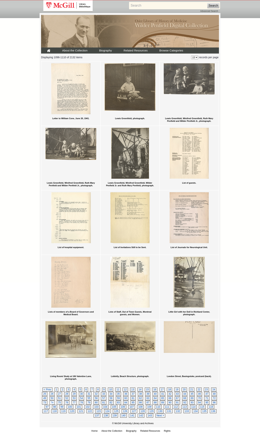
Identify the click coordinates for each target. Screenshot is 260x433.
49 (44, 398)
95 (206, 402)
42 (170, 393)
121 (81, 411)
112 (176, 406)
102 (88, 406)
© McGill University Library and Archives (133, 423)
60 (125, 398)
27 (59, 393)
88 (155, 402)
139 (114, 415)
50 (52, 398)
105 (114, 406)
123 (98, 411)
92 (184, 402)
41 (162, 393)
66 (170, 398)
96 (214, 402)
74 (52, 402)
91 (177, 402)
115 (202, 406)
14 (140, 389)
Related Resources (136, 50)
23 (206, 389)
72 (214, 398)
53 (74, 398)
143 (150, 415)
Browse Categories (171, 50)
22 (199, 389)
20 (184, 389)
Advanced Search (209, 11)
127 (134, 411)
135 (204, 411)
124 (107, 411)
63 (147, 398)
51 (59, 398)
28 (66, 393)
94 (199, 402)
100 (70, 406)
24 (213, 389)
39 (147, 393)
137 (97, 415)
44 (184, 393)
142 (141, 415)
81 (103, 402)
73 (44, 402)
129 (151, 411)
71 (206, 398)
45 (192, 393)
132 (178, 411)
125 (116, 411)
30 (81, 393)
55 (88, 398)
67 (177, 398)
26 (52, 393)
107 (131, 406)
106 (123, 406)
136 (213, 411)
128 (143, 411)
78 (81, 402)
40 (155, 393)
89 (162, 402)
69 (192, 398)
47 (206, 393)
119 (63, 411)
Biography (105, 50)
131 (169, 411)
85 (133, 402)
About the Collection (74, 50)
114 (193, 406)
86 (140, 402)
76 (66, 402)
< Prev (47, 389)
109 (149, 406)
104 (105, 406)
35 (118, 393)
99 (61, 406)
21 (191, 389)
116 (211, 406)
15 (147, 389)
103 (96, 406)
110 (158, 406)
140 (123, 415)
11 (117, 389)
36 (125, 393)
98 (54, 406)
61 (133, 398)
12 (125, 389)
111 (167, 406)
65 (162, 398)
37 (133, 393)
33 (103, 393)
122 (90, 411)
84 (125, 402)
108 (140, 406)
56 (96, 398)
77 (74, 402)
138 (106, 415)
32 (96, 393)
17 (162, 389)
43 (177, 393)
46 (199, 393)
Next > (160, 415)
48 (214, 393)
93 (192, 402)
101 (79, 406)
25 (44, 393)
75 (59, 402)
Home (94, 431)
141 (132, 415)
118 (54, 411)
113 (184, 406)
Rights (167, 431)
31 (88, 393)
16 (154, 389)
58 (111, 398)
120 (72, 411)
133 (187, 411)
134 (195, 411)
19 (176, 389)
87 (147, 402)
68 (184, 398)
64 (155, 398)
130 (160, 411)
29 (74, 393)
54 (81, 398)
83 (118, 402)
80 (96, 402)
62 (140, 398)
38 (140, 393)
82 (111, 402)
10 (110, 389)
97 (47, 406)
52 (66, 398)
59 (118, 398)
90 (170, 402)
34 (111, 393)
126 (125, 411)
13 (132, 389)
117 (46, 411)
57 (103, 398)
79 (88, 402)
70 (199, 398)
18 (169, 389)
